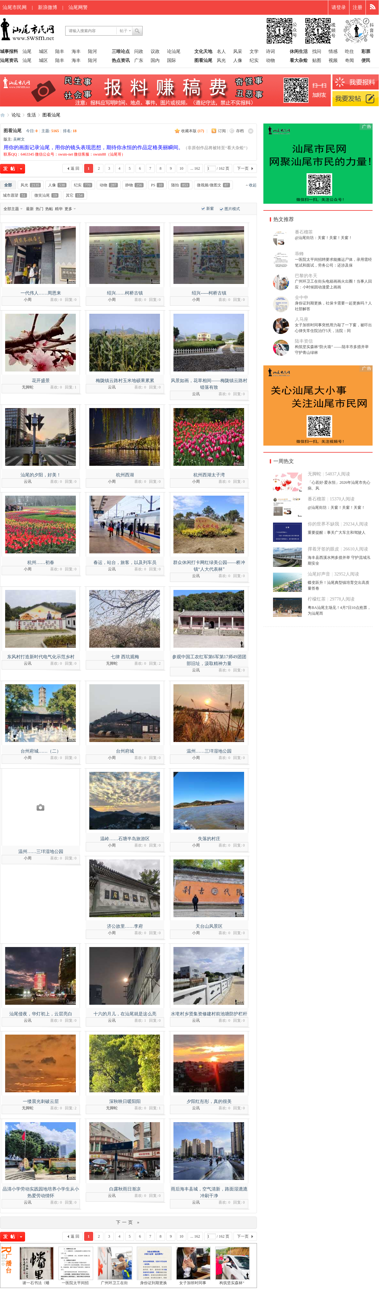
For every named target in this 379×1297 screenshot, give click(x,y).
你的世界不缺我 (323, 524)
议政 (155, 51)
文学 (254, 51)
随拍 (180, 185)
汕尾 (26, 51)
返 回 (75, 168)
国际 (171, 60)
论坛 (16, 115)
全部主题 (11, 209)
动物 (270, 60)
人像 (237, 60)
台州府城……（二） (41, 751)
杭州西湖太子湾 (209, 475)
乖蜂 (299, 254)
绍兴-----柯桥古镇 (209, 293)
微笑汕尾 (46, 195)
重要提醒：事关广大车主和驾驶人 (337, 532)
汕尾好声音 (319, 574)
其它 (75, 195)
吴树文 (19, 139)
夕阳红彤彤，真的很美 (209, 1101)
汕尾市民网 (15, 7)
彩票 (365, 51)
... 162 (195, 168)
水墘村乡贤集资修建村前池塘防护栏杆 (209, 1013)
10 (181, 168)
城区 (43, 51)
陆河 (92, 51)
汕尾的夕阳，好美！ (41, 475)
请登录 (338, 7)
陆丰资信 (304, 341)
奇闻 (349, 60)
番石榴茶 (304, 232)
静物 (134, 185)
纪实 (254, 60)
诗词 (270, 51)
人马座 (301, 319)
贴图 (316, 60)
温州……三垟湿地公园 (209, 751)
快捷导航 (372, 7)
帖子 (124, 31)
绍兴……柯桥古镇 (125, 293)
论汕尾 (174, 51)
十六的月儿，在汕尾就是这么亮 (124, 1013)
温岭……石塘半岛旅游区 (125, 838)
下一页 (243, 168)
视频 (333, 60)
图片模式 (232, 209)
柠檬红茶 (317, 599)
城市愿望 (15, 195)
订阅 (222, 131)
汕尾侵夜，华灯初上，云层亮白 (40, 1013)
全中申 (301, 297)
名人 (221, 51)
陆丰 (59, 51)
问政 (138, 51)
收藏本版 (192, 131)
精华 (59, 209)
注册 (357, 7)
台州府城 (125, 751)
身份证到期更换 (153, 1283)
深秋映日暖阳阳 (125, 1101)
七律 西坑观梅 (125, 656)
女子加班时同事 (192, 1283)
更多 (68, 209)
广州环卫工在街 (114, 1283)
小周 (27, 299)
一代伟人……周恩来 (41, 293)
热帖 (49, 209)
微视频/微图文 (213, 185)
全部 (8, 185)
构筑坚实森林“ (231, 1283)
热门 (39, 209)
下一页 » (128, 1222)
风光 (221, 60)
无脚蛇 (27, 387)
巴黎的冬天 (306, 275)
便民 (365, 60)
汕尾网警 (78, 7)
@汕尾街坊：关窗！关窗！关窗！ (323, 237)
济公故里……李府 (125, 926)
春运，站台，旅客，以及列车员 (124, 562)
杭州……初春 (40, 562)
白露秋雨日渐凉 (125, 1189)
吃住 (349, 51)
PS (157, 185)
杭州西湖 (125, 475)
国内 (155, 60)
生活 (31, 115)
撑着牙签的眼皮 (323, 549)
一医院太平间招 (75, 1283)
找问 (316, 51)
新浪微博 (47, 7)
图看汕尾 (51, 115)
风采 (237, 51)
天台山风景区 (209, 926)
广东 (138, 60)
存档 (240, 131)
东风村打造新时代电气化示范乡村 (41, 656)
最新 (30, 209)
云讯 (112, 387)
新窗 (210, 208)
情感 (333, 51)
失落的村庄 (209, 838)
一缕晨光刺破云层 (41, 1101)
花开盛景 (41, 380)
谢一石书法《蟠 (35, 1283)
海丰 (76, 51)
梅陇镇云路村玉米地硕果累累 (125, 380)
